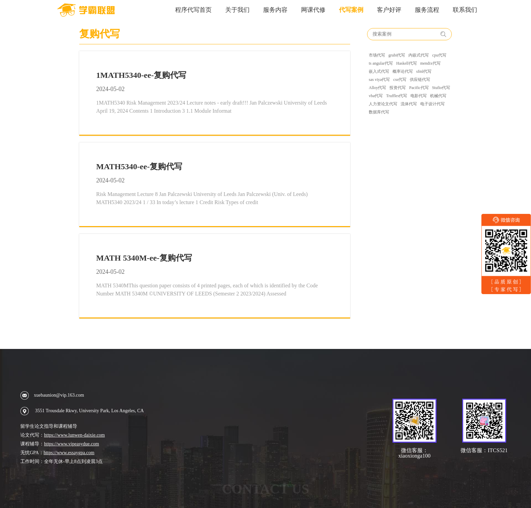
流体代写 (409, 104)
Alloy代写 (377, 87)
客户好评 (389, 9)
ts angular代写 (381, 63)
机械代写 (438, 95)
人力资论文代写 (383, 104)
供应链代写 (420, 79)
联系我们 (465, 9)
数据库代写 (379, 112)
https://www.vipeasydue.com (71, 443)
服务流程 (427, 9)
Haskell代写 (406, 63)
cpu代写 (439, 55)
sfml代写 (423, 71)
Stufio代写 (441, 87)
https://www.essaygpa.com (69, 452)
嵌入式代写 (379, 71)
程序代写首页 (193, 9)
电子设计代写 (432, 104)
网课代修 (313, 9)
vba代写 (376, 95)
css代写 (399, 79)
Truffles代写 (396, 95)
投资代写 (397, 87)
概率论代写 (402, 71)
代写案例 (351, 9)
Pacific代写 (418, 87)
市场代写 (377, 55)
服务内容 (275, 9)
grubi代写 (396, 55)
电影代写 (418, 95)
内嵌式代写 (418, 55)
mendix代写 (430, 63)
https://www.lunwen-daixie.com (74, 435)
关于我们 (237, 9)
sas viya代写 (379, 79)
